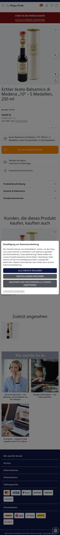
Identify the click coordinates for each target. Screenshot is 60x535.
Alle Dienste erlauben (30, 270)
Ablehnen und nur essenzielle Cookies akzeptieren (30, 283)
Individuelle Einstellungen (14, 291)
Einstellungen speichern (30, 276)
